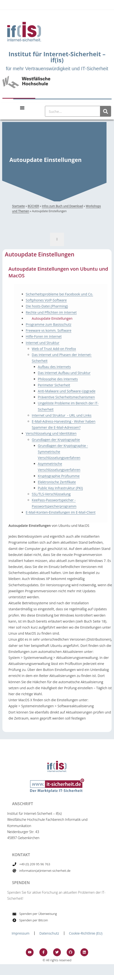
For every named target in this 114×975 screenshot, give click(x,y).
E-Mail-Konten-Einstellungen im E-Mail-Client (61, 512)
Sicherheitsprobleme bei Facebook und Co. (59, 294)
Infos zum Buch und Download (62, 206)
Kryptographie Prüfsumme (59, 476)
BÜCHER (33, 206)
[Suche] (105, 111)
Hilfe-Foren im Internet (44, 336)
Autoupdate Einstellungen (52, 318)
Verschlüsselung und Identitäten (51, 433)
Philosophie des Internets (58, 379)
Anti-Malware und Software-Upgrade (66, 391)
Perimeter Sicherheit (54, 385)
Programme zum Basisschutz (48, 324)
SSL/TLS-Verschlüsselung (51, 494)
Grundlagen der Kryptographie (56, 439)
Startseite (18, 206)
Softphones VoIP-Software (46, 300)
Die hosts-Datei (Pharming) (47, 306)
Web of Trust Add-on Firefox (54, 348)
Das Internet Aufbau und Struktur (64, 372)
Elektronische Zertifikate (57, 482)
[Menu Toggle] (22, 107)
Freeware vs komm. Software (48, 330)
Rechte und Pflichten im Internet (51, 312)
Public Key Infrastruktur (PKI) (60, 488)
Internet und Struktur (42, 342)
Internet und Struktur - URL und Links (62, 415)
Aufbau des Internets (54, 366)
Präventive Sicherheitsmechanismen (66, 397)
